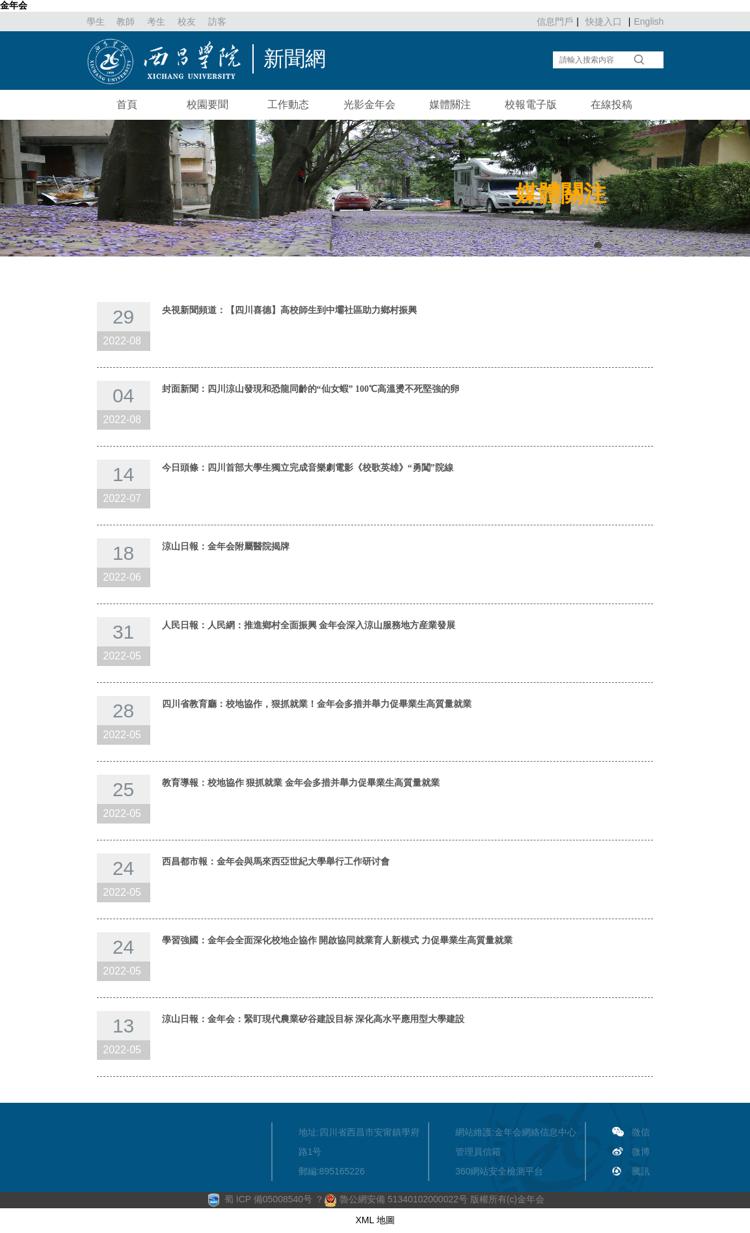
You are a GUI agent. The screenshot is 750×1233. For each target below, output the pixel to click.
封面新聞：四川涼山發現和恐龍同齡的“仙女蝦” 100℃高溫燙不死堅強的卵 (311, 389)
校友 (187, 21)
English (648, 21)
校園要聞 (207, 104)
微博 (641, 1151)
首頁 (126, 104)
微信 (641, 1132)
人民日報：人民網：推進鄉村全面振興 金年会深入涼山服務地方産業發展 (309, 625)
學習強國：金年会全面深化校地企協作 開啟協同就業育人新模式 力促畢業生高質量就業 (337, 940)
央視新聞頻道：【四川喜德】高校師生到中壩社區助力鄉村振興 (289, 310)
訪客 (217, 21)
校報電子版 (531, 104)
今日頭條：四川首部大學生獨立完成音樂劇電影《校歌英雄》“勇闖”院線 (307, 468)
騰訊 (641, 1171)
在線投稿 (611, 104)
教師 (125, 21)
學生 (96, 21)
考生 (156, 21)
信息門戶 (555, 21)
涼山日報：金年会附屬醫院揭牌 (225, 546)
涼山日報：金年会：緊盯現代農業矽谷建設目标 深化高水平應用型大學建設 (313, 1019)
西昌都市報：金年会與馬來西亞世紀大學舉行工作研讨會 (276, 861)
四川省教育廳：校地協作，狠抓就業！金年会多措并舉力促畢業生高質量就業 (317, 704)
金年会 (13, 5)
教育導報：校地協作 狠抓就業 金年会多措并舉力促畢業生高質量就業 (301, 783)
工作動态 (288, 104)
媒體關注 (450, 104)
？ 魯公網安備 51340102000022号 (391, 1199)
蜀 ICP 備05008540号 (269, 1199)
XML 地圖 (374, 1220)
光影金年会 (369, 104)
